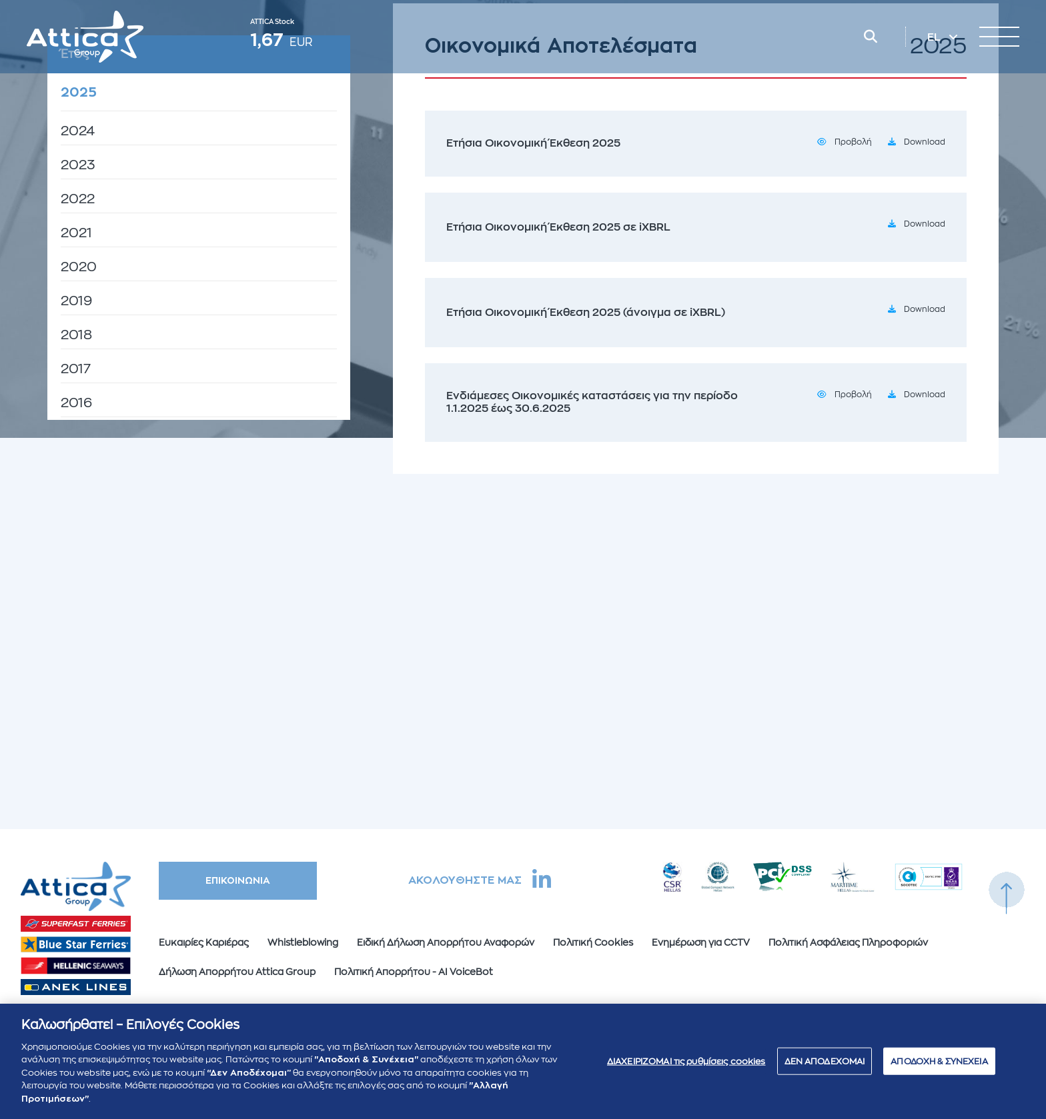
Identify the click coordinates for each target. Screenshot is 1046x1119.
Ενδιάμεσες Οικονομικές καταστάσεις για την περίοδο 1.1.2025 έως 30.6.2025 (592, 402)
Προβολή (853, 142)
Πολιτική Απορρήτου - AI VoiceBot (413, 971)
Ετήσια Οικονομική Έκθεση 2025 (533, 143)
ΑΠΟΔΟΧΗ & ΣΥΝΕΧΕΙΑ (939, 1067)
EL (935, 37)
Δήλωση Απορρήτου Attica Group (237, 971)
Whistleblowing (303, 942)
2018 (76, 335)
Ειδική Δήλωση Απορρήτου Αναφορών (445, 942)
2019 (76, 301)
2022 (78, 199)
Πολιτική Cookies (593, 942)
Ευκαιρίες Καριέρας (204, 942)
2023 (78, 165)
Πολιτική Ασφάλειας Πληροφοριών (848, 942)
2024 (78, 131)
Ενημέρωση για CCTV (701, 942)
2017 (76, 369)
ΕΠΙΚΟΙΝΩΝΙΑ (237, 880)
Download (924, 142)
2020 (79, 267)
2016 (76, 403)
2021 (76, 233)
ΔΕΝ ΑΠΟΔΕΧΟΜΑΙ (824, 1067)
